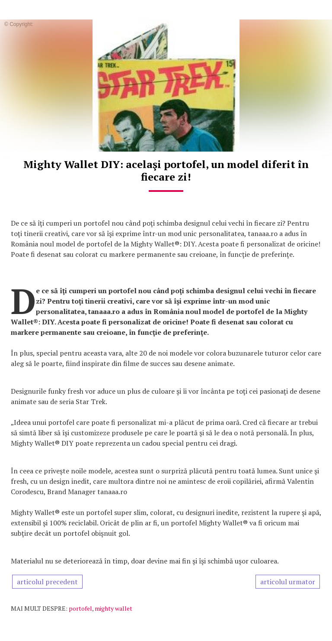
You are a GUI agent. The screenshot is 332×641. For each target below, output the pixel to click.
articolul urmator (287, 581)
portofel (80, 608)
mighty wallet (113, 608)
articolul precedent (47, 581)
